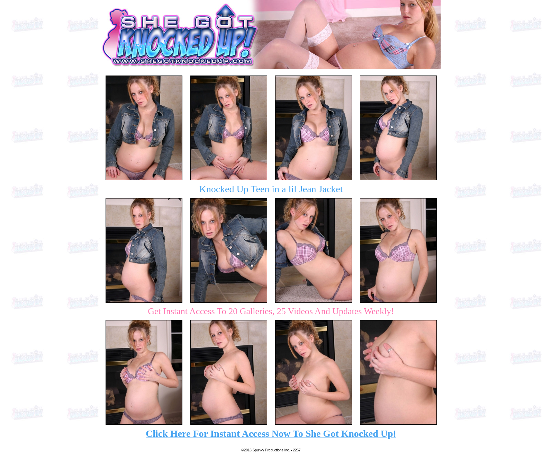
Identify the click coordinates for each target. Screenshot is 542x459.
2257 (296, 450)
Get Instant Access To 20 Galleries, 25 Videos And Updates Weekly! (271, 311)
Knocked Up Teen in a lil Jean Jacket (271, 189)
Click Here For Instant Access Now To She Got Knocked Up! (271, 433)
